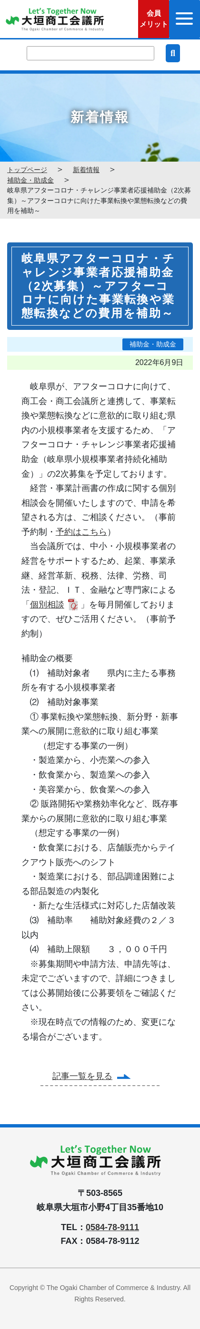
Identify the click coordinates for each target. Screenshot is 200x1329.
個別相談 (47, 604)
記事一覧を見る (82, 1076)
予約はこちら (81, 532)
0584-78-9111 (112, 1227)
